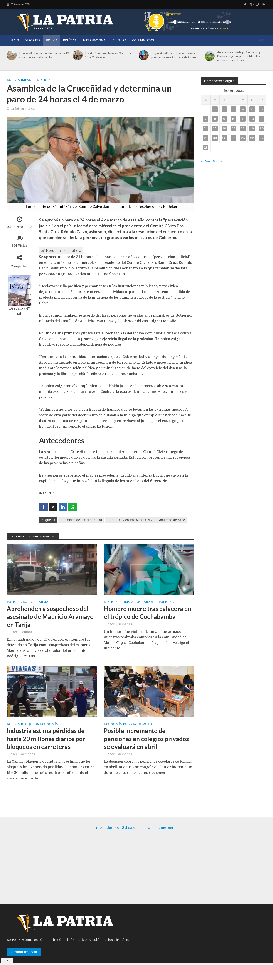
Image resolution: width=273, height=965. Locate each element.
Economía (49, 724)
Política (70, 40)
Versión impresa (24, 945)
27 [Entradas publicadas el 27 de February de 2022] (262, 138)
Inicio (14, 40)
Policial (14, 602)
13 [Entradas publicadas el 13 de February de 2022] (261, 119)
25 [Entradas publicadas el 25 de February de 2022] (243, 138)
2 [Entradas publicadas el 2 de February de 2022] (224, 109)
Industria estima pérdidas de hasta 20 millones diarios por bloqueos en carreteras (46, 738)
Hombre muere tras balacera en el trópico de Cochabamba (147, 612)
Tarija (42, 602)
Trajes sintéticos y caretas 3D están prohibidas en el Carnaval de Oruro (173, 55)
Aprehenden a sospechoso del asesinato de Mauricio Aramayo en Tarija (50, 616)
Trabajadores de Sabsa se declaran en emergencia (136, 821)
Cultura (119, 40)
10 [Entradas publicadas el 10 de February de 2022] (233, 119)
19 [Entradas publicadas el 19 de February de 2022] (252, 128)
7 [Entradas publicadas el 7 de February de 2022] (206, 119)
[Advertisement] (136, 862)
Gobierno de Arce (171, 520)
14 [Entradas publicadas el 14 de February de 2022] (205, 128)
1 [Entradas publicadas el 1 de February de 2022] (215, 109)
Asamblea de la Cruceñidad (81, 520)
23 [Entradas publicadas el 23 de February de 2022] (224, 138)
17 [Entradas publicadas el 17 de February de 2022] (233, 128)
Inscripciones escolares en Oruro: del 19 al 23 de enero (108, 55)
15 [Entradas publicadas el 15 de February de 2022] (215, 128)
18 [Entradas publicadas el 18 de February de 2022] (243, 128)
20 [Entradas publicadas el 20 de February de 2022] (262, 128)
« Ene (205, 161)
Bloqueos (30, 724)
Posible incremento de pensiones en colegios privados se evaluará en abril (146, 738)
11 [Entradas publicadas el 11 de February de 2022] (242, 119)
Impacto (28, 80)
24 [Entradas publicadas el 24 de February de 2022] (234, 138)
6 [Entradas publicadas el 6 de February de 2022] (262, 109)
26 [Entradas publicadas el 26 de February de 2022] (252, 138)
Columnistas (143, 40)
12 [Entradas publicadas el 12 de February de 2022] (252, 119)
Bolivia (51, 40)
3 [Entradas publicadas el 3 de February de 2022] (233, 109)
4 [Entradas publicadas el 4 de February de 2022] (243, 109)
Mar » (217, 161)
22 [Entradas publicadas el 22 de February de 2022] (215, 138)
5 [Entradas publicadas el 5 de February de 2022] (252, 109)
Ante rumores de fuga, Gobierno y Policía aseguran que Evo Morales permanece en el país (238, 56)
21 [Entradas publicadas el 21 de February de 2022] (205, 138)
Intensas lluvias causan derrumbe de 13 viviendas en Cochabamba (44, 55)
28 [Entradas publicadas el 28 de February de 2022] (206, 148)
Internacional (94, 40)
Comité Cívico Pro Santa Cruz (129, 520)
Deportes (32, 40)
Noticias (44, 80)
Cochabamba (146, 602)
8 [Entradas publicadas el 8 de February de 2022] (215, 119)
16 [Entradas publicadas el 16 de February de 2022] (224, 128)
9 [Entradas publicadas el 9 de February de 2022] (224, 119)
